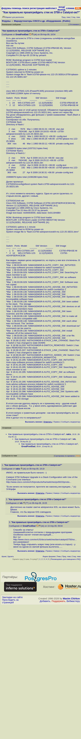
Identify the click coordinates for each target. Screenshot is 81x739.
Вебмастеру (73, 601)
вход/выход (61, 8)
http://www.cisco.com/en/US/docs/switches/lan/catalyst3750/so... (45, 539)
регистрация (37, 8)
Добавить (45, 601)
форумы (6, 8)
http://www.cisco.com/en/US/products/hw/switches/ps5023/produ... (38, 482)
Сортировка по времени (64, 456)
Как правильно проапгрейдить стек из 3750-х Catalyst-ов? (36, 434)
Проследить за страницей (10, 601)
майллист (51, 8)
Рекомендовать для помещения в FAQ (65, 559)
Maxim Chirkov (71, 598)
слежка (70, 8)
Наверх (56, 493)
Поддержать (58, 601)
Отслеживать (74, 24)
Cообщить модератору (70, 422)
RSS (78, 456)
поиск (25, 8)
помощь (17, 8)
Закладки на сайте (12, 597)
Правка (56, 422)
